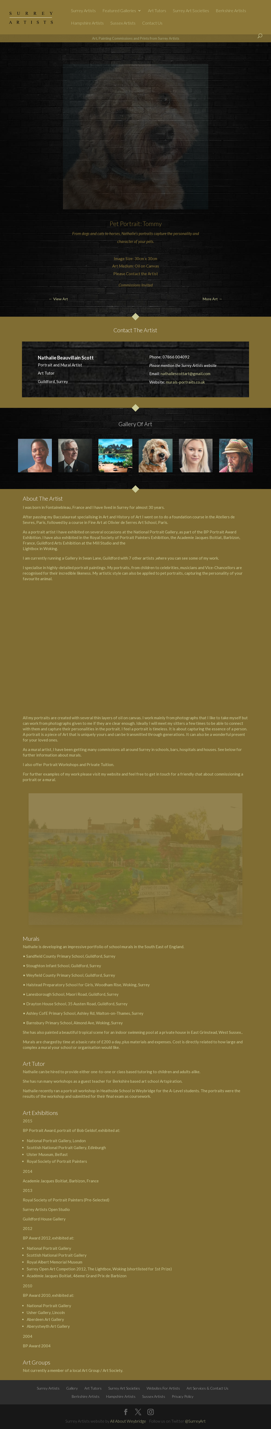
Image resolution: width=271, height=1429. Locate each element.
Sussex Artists (123, 23)
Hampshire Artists (87, 23)
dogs (85, 233)
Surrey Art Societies (191, 11)
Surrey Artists (83, 11)
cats (100, 233)
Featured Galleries (119, 11)
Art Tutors (157, 11)
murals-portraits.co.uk (185, 382)
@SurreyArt (195, 1421)
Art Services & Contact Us (207, 1388)
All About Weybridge (128, 1421)
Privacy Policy (182, 1396)
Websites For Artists (163, 1388)
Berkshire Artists (231, 11)
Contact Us (152, 23)
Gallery (72, 1388)
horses (114, 233)
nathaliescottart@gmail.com (185, 373)
